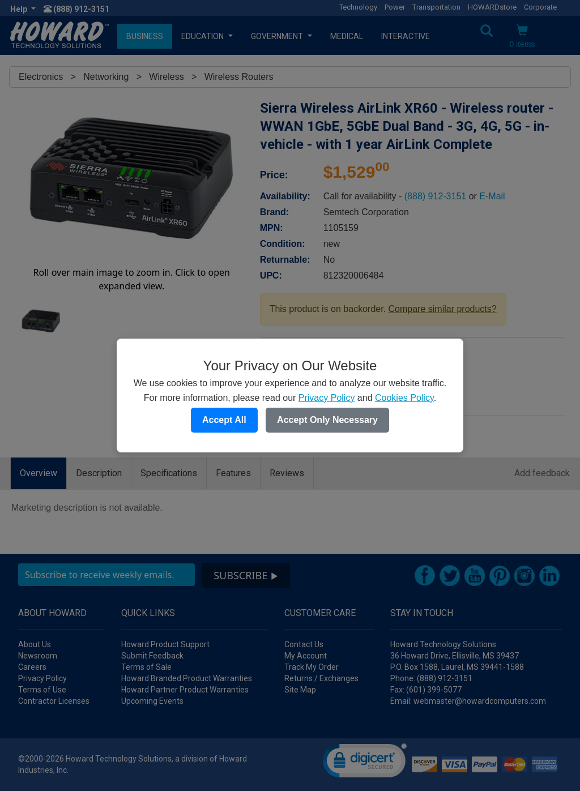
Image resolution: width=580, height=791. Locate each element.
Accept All (224, 420)
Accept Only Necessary (327, 420)
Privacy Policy (326, 398)
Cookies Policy (404, 398)
